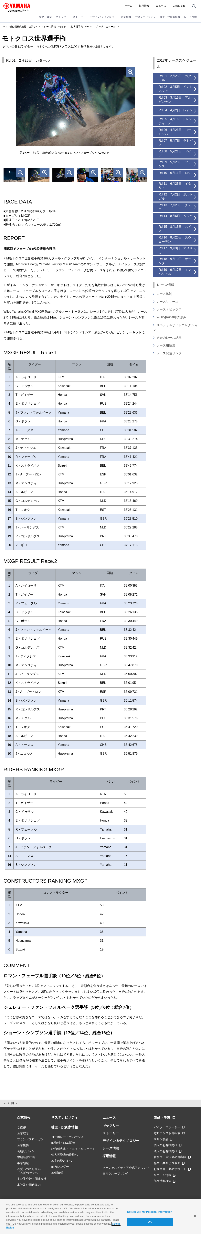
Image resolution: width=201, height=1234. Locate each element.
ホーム (128, 5)
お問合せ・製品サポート (172, 1169)
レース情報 (190, 16)
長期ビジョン (26, 1151)
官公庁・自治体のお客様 (172, 1157)
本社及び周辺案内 (29, 1184)
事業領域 (23, 1163)
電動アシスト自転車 (169, 1133)
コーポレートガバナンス (67, 1137)
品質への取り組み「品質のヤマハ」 (29, 1171)
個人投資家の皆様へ (64, 1154)
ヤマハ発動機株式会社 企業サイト (21, 26)
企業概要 (23, 1145)
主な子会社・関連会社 (32, 1178)
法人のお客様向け (168, 1151)
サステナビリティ (145, 16)
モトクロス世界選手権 (71, 26)
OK (150, 1221)
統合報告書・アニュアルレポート (73, 1148)
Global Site (179, 5)
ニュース (161, 5)
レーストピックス (169, 309)
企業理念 (23, 1133)
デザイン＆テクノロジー (120, 1141)
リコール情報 (165, 1175)
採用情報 (144, 5)
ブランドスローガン (30, 1139)
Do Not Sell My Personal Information (149, 1211)
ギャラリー (62, 16)
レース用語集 (165, 345)
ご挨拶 (21, 1127)
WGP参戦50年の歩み (171, 317)
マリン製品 (163, 1139)
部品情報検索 (165, 1181)
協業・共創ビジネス (169, 1163)
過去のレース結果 (169, 337)
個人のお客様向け (168, 1145)
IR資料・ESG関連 (63, 1142)
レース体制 (164, 293)
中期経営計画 (26, 1157)
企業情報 (126, 16)
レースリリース (167, 301)
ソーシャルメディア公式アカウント (126, 1167)
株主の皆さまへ (61, 1160)
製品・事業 (45, 16)
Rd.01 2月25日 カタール (100, 26)
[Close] (194, 1216)
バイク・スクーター (169, 1127)
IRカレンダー (60, 1166)
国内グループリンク (115, 1173)
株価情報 (57, 1172)
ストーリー (79, 16)
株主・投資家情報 (170, 16)
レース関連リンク (169, 353)
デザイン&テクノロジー (103, 16)
